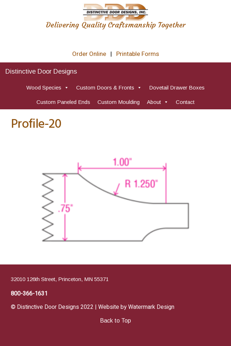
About (158, 102)
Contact (185, 102)
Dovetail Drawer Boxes (177, 87)
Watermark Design (151, 307)
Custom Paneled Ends (63, 102)
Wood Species (47, 87)
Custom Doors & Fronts (109, 87)
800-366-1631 (29, 293)
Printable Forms (137, 53)
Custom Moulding (118, 102)
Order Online (89, 53)
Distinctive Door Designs (41, 71)
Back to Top (115, 320)
